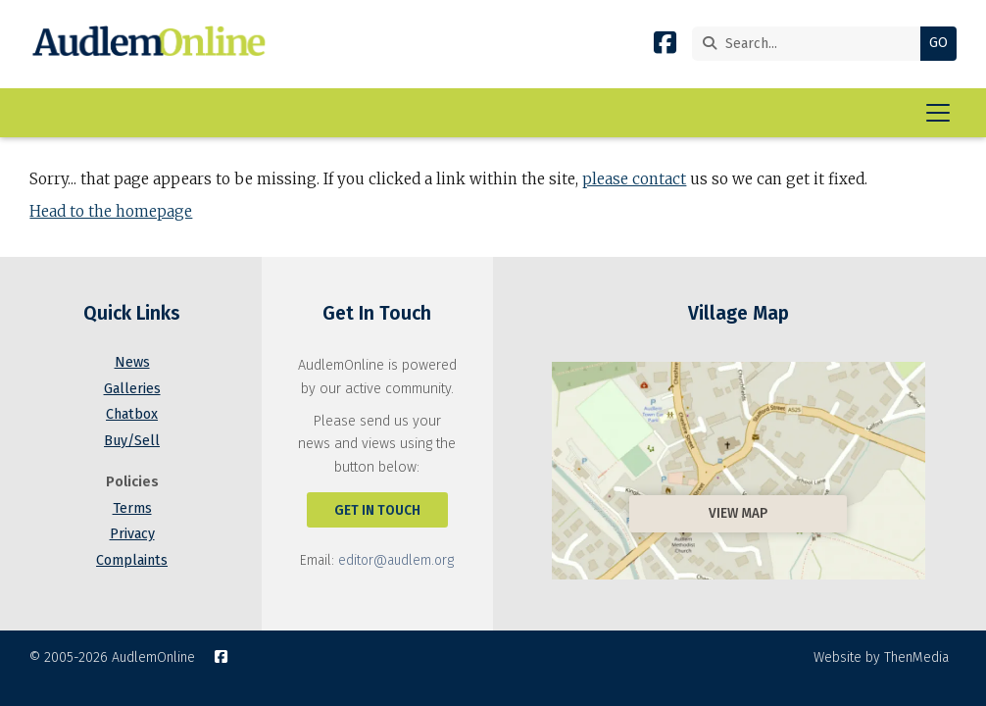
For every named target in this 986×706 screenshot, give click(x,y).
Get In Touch (377, 510)
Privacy (132, 534)
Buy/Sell (132, 440)
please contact (634, 179)
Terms (132, 508)
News (132, 362)
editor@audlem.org (396, 560)
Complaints (132, 560)
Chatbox (132, 414)
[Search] (811, 43)
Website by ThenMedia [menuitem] (881, 657)
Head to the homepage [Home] (110, 211)
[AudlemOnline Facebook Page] (665, 46)
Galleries (132, 388)
